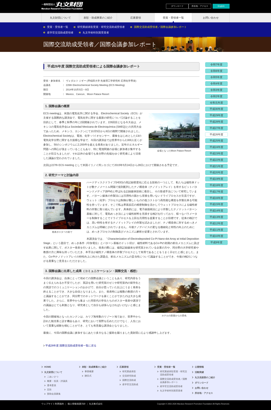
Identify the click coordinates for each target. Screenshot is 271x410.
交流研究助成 (129, 375)
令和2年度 (216, 96)
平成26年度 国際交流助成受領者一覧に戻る (70, 345)
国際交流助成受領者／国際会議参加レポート (160, 26)
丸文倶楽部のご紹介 (205, 377)
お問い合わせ (211, 17)
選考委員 (51, 385)
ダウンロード (177, 6)
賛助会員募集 (54, 394)
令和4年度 (216, 83)
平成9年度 (216, 242)
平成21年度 (216, 166)
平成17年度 (216, 191)
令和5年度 (216, 77)
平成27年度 (216, 128)
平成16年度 (216, 197)
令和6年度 (216, 70)
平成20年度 (216, 172)
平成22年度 (216, 159)
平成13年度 (216, 216)
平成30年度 (216, 108)
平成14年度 (216, 210)
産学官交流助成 (130, 384)
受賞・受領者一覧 (173, 17)
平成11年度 (216, 229)
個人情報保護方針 (77, 403)
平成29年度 (216, 115)
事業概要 (89, 371)
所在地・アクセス (200, 6)
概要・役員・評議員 (57, 381)
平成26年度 (216, 134)
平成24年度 (216, 147)
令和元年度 (216, 102)
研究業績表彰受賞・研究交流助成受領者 (101, 26)
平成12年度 (216, 223)
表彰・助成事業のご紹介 (98, 17)
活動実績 (199, 372)
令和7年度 (216, 64)
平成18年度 (216, 185)
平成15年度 (216, 204)
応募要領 (135, 17)
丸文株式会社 (96, 403)
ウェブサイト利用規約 (52, 403)
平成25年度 (216, 140)
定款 (49, 389)
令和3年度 (216, 89)
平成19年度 (216, 178)
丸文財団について (60, 17)
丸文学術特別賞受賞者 (96, 32)
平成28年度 (216, 121)
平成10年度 (216, 235)
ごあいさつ (52, 376)
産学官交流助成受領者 (60, 32)
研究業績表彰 (129, 371)
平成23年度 (216, 153)
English (221, 6)
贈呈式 (88, 375)
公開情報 (199, 367)
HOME (47, 367)
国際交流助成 (129, 380)
